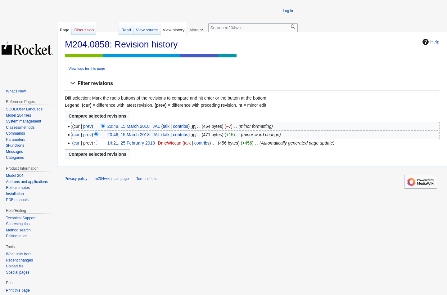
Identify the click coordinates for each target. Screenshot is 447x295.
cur (76, 134)
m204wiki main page (112, 179)
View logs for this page (87, 68)
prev (87, 126)
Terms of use (147, 179)
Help (430, 42)
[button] (252, 84)
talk (166, 126)
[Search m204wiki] (253, 27)
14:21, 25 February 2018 (131, 143)
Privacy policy (76, 179)
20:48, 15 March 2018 (128, 126)
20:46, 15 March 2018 (128, 134)
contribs (180, 126)
